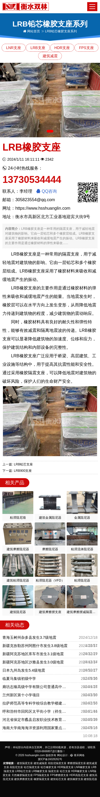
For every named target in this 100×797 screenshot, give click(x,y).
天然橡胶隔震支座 (22, 775)
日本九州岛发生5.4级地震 (23, 670)
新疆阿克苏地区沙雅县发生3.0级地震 (32, 662)
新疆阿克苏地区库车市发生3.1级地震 (32, 654)
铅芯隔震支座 (32, 767)
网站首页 (31, 31)
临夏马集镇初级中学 (19, 678)
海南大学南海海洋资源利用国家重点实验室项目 (35, 728)
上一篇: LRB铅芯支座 (17, 464)
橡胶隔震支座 (42, 779)
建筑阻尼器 (90, 779)
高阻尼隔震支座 (57, 763)
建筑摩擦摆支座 (23, 779)
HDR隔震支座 (65, 767)
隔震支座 (53, 771)
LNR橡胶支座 (82, 767)
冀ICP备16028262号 (50, 759)
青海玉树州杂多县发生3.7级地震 (29, 637)
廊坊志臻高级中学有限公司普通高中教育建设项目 (35, 687)
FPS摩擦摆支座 (59, 775)
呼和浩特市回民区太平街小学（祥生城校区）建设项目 (35, 711)
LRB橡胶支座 (39, 771)
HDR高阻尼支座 (79, 775)
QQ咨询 (46, 191)
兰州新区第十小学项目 (21, 695)
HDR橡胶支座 (79, 771)
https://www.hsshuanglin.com (42, 208)
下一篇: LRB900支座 (17, 471)
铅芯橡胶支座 (49, 767)
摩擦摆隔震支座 (76, 763)
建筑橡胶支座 (75, 779)
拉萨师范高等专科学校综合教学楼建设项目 (35, 703)
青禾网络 (77, 755)
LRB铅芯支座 (23, 771)
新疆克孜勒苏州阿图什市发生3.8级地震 (34, 646)
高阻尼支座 (16, 767)
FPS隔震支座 (41, 775)
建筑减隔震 (40, 763)
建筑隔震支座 (25, 763)
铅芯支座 (65, 771)
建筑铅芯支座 (58, 779)
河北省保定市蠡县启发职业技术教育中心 (35, 719)
